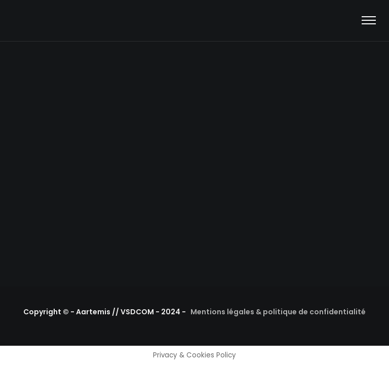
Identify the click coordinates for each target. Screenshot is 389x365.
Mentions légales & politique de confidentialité (278, 312)
